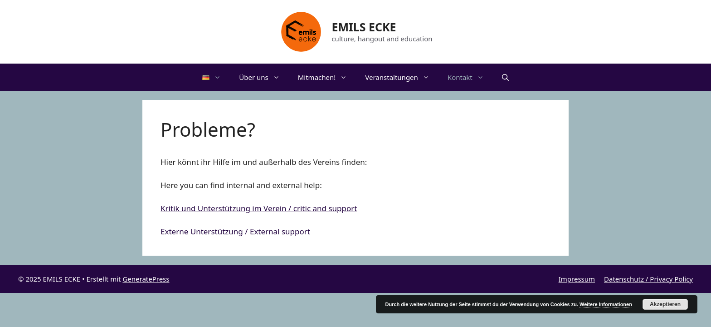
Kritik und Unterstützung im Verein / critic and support (259, 208)
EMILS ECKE (363, 27)
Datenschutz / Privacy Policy (648, 278)
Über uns (263, 77)
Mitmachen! (327, 77)
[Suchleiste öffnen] (505, 77)
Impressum (577, 278)
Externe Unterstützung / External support (235, 231)
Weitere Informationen (606, 304)
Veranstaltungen (401, 77)
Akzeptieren (665, 304)
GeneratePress (145, 278)
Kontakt (470, 77)
